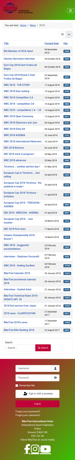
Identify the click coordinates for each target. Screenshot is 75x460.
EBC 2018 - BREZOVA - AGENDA (21, 212)
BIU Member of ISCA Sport (18, 51)
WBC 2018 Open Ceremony (18, 116)
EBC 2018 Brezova (14, 147)
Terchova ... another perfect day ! (22, 166)
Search (8, 342)
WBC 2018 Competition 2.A (18, 97)
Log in (37, 403)
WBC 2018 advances (15, 160)
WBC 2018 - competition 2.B (19, 103)
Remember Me (27, 385)
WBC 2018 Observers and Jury (20, 122)
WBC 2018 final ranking (16, 91)
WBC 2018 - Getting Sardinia (19, 265)
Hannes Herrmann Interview (19, 58)
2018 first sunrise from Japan (20, 305)
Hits (65, 43)
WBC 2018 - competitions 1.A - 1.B (22, 110)
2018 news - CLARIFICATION (19, 313)
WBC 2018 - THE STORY (17, 84)
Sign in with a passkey (38, 394)
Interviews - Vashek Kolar (18, 289)
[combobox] (20, 347)
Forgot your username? (28, 415)
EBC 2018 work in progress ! (19, 154)
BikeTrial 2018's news (15, 322)
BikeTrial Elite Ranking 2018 (19, 330)
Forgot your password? (28, 411)
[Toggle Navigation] (70, 10)
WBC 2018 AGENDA (14, 135)
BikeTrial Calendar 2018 (17, 273)
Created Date (52, 43)
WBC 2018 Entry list (14, 128)
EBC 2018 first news (15, 228)
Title (6, 43)
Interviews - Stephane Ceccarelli (21, 256)
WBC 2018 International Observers (23, 141)
